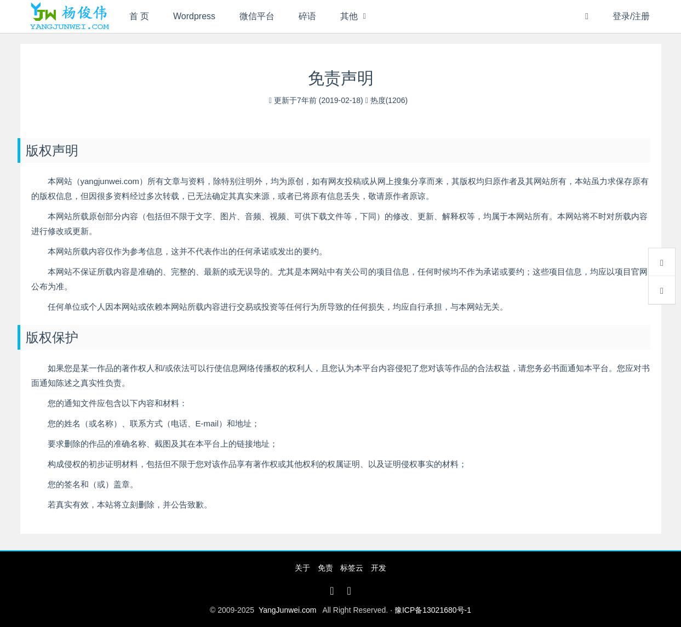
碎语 (307, 16)
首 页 (139, 16)
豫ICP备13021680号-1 (432, 610)
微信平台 (256, 16)
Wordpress (194, 16)
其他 (349, 16)
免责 (325, 567)
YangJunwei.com (288, 610)
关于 (302, 567)
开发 (378, 567)
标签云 (351, 567)
